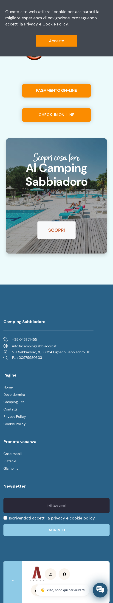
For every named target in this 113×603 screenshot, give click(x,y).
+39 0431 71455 (24, 339)
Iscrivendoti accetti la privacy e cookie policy (52, 518)
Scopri (56, 230)
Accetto (56, 41)
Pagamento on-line (56, 90)
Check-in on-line (56, 114)
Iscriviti (56, 530)
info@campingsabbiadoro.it (34, 346)
